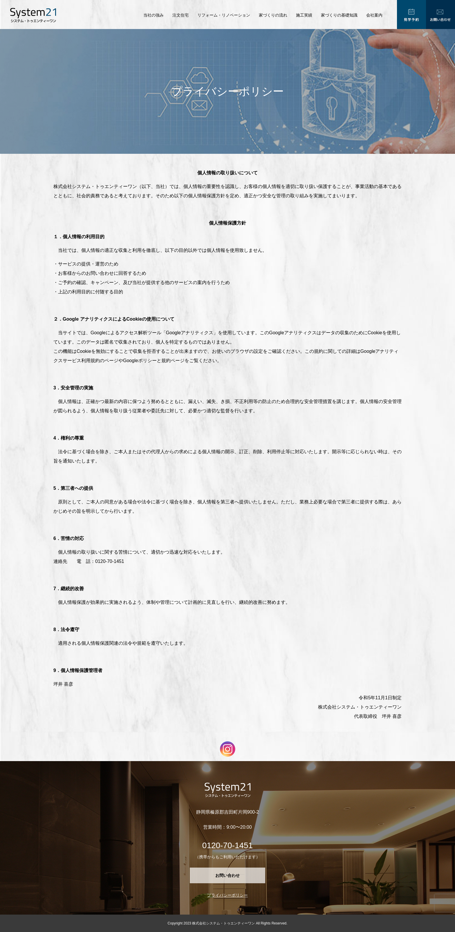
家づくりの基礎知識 (339, 15)
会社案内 (374, 15)
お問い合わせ (227, 875)
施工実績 (304, 15)
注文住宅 (180, 15)
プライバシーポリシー (227, 895)
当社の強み (153, 15)
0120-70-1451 (227, 845)
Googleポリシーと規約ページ (154, 360)
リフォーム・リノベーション (223, 15)
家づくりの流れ (273, 15)
